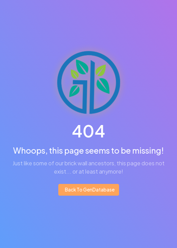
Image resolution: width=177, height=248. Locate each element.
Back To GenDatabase (89, 190)
